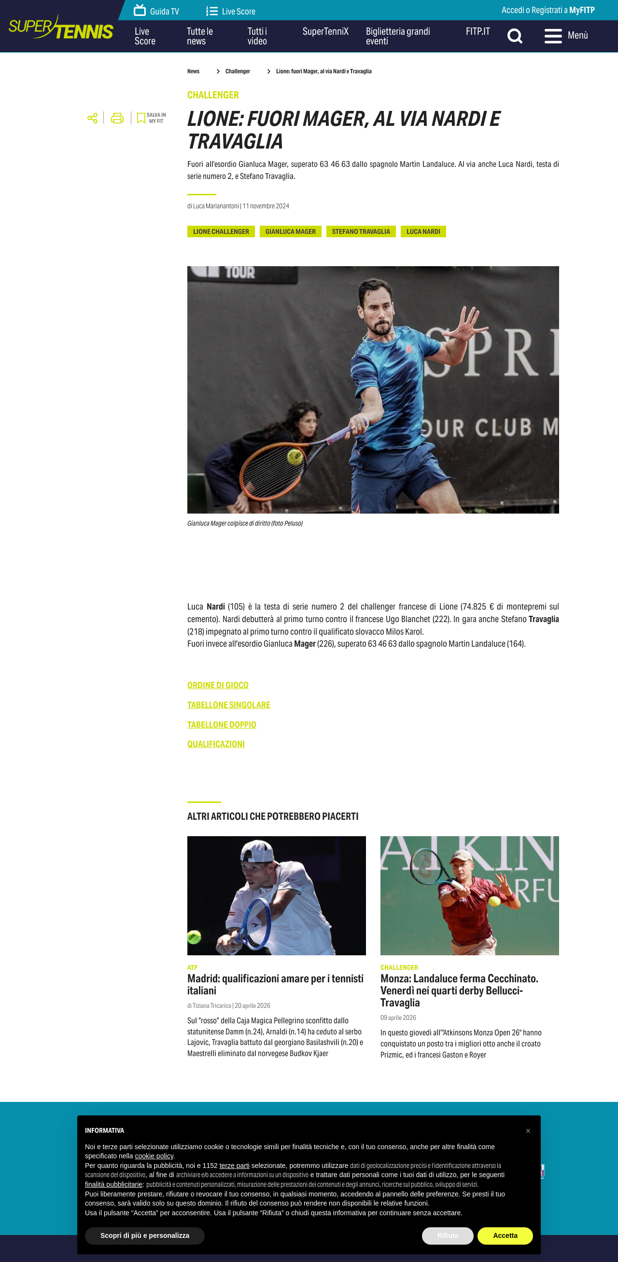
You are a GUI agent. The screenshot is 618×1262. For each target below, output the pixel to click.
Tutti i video (257, 36)
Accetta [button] (505, 1235)
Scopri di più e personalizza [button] (144, 1235)
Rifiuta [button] (448, 1235)
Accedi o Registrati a (548, 9)
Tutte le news (200, 36)
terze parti (235, 1165)
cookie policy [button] (154, 1156)
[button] (528, 1131)
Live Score (230, 11)
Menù (566, 36)
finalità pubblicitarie (113, 1184)
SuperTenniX (326, 32)
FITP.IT (478, 32)
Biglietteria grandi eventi (398, 36)
